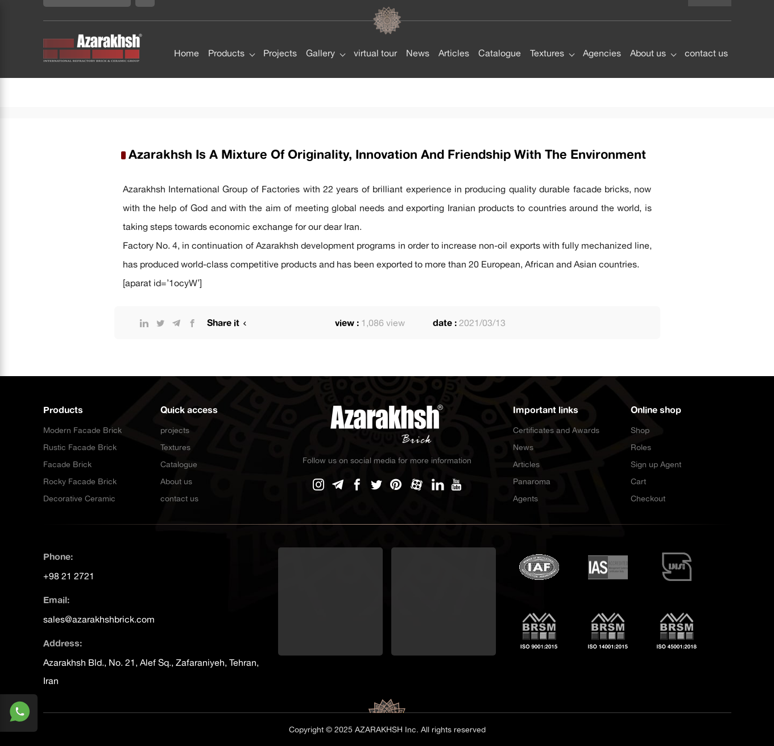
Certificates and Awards (556, 430)
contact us (706, 32)
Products (226, 32)
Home (186, 32)
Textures (547, 32)
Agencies (602, 32)
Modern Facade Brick (82, 430)
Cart (638, 481)
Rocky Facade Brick (80, 481)
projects (174, 430)
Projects (280, 32)
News (417, 32)
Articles (453, 32)
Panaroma (532, 481)
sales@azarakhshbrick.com (99, 619)
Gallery (320, 32)
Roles (641, 447)
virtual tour (375, 32)
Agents (525, 498)
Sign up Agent (656, 464)
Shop (640, 430)
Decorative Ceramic (79, 498)
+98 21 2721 (68, 576)
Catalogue (499, 32)
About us (648, 32)
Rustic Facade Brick (80, 447)
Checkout (648, 498)
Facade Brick (67, 464)
